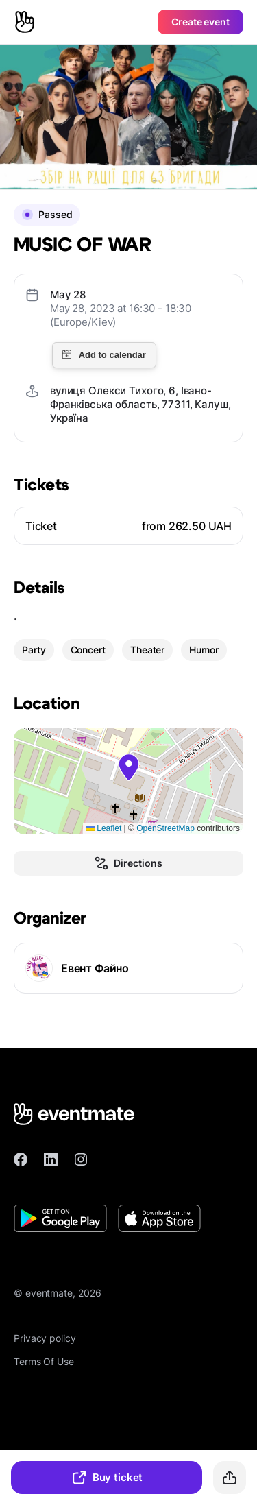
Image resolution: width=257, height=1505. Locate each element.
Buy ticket (107, 1477)
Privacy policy (45, 1338)
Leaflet (103, 828)
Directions (128, 863)
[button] (129, 767)
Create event (200, 21)
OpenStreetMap (165, 828)
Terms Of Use (44, 1361)
